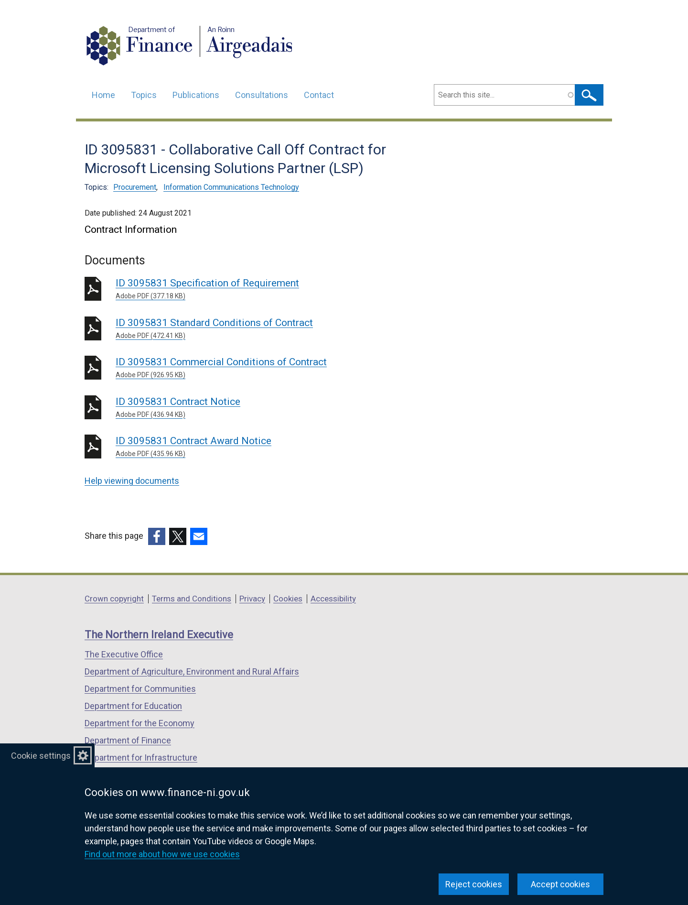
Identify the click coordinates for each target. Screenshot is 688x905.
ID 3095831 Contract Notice (253, 408)
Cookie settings (41, 756)
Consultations (261, 95)
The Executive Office (124, 654)
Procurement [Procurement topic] (134, 187)
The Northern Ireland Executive (159, 635)
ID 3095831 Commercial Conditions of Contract (253, 368)
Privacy (252, 598)
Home (103, 95)
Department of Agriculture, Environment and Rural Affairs (192, 671)
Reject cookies (473, 884)
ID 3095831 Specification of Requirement (253, 289)
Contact (319, 95)
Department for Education (133, 706)
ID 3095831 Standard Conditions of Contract (253, 329)
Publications (195, 95)
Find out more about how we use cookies (162, 854)
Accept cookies (560, 884)
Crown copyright (114, 598)
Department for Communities (140, 689)
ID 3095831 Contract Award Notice (253, 447)
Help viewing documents (132, 481)
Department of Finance (128, 740)
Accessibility (333, 598)
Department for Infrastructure (141, 757)
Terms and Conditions (191, 598)
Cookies (287, 598)
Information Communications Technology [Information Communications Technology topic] (231, 187)
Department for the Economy (139, 723)
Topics (144, 95)
